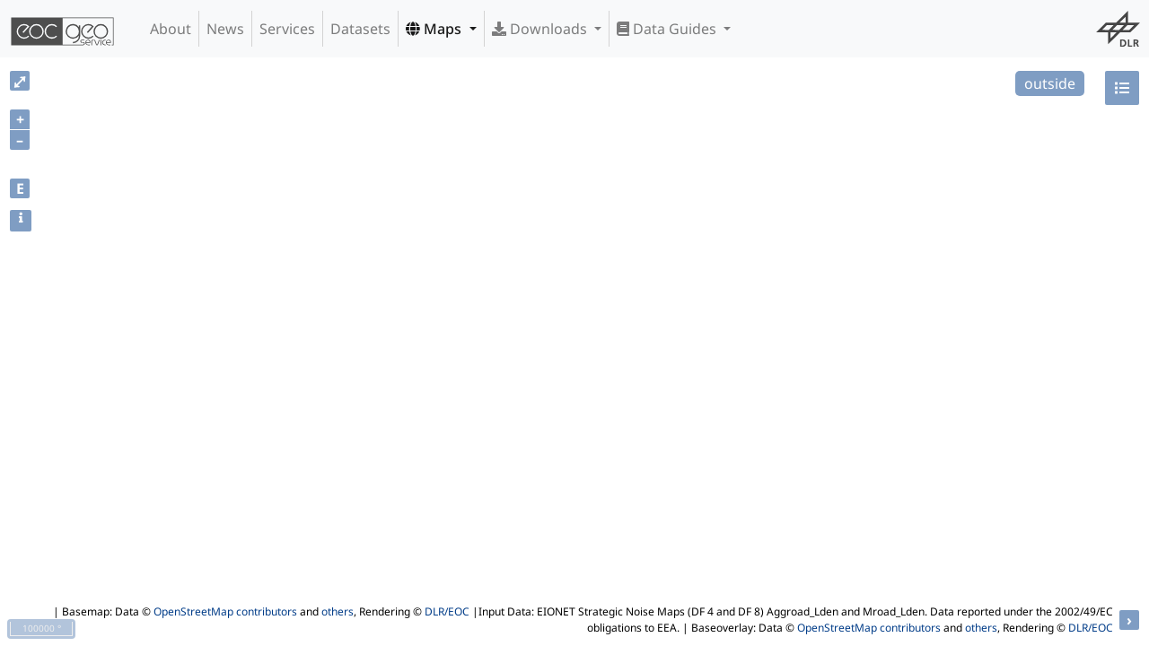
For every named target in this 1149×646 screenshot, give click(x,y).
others (337, 611)
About (170, 29)
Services (287, 29)
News (225, 29)
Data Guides (668, 29)
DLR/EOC (447, 611)
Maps (435, 29)
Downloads (541, 29)
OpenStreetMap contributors (225, 611)
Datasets (360, 29)
